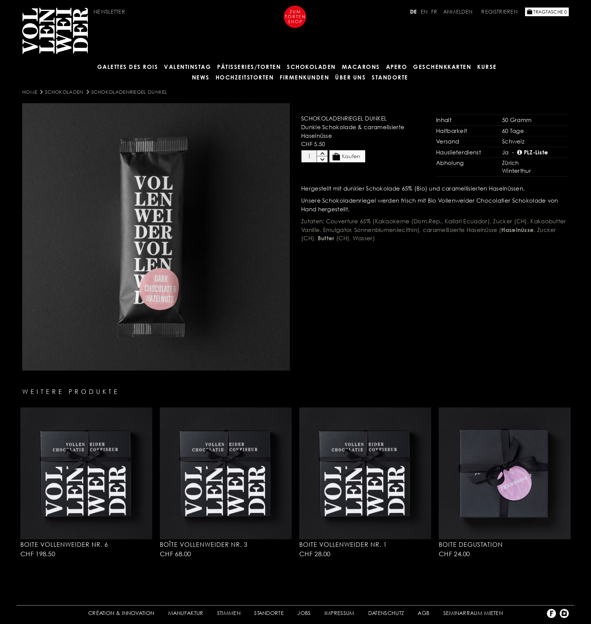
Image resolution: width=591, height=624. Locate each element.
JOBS (304, 613)
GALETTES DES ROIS (127, 66)
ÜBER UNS (350, 77)
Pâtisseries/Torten (249, 66)
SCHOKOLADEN (311, 66)
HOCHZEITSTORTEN (245, 77)
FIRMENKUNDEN (304, 77)
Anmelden (457, 11)
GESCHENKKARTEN (442, 66)
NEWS (201, 77)
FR (434, 11)
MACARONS (361, 66)
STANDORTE (269, 613)
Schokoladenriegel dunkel (129, 92)
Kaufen (346, 156)
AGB (423, 613)
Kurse (487, 66)
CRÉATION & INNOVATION (121, 613)
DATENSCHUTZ (386, 613)
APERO (396, 66)
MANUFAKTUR (186, 613)
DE (413, 11)
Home (29, 92)
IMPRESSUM (340, 613)
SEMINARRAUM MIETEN (473, 613)
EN (424, 11)
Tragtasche (547, 12)
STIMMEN (228, 613)
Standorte (390, 77)
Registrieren (499, 11)
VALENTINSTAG (187, 66)
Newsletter (109, 11)
